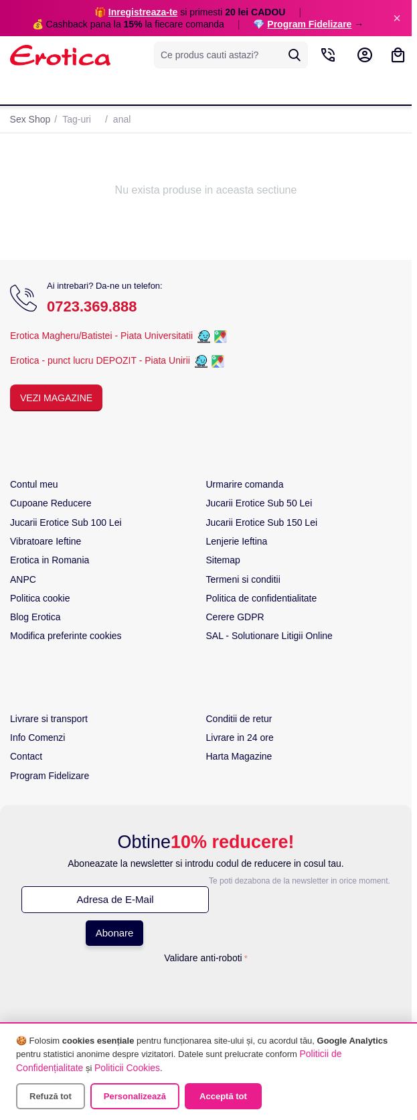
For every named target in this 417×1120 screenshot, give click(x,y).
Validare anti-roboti (203, 958)
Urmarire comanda (245, 484)
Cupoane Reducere (50, 503)
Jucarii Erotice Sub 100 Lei (66, 522)
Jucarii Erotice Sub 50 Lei (259, 503)
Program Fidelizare (309, 24)
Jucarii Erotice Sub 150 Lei (262, 522)
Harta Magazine (239, 756)
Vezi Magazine (56, 398)
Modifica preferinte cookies (66, 635)
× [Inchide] (397, 18)
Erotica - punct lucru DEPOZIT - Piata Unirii (101, 360)
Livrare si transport (49, 718)
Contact (26, 756)
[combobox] (231, 55)
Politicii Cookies (127, 1067)
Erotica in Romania (49, 560)
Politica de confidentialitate (261, 598)
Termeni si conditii (243, 579)
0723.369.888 (92, 306)
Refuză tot (50, 1096)
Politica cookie (40, 598)
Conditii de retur (239, 718)
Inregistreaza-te (142, 12)
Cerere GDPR (235, 617)
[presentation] (206, 995)
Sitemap (223, 560)
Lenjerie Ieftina (237, 541)
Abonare (115, 932)
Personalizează (135, 1096)
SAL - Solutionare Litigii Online (269, 635)
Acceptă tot (223, 1096)
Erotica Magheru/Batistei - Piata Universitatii (101, 335)
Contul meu (34, 484)
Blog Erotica (35, 617)
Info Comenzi (37, 737)
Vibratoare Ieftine (45, 541)
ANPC (23, 579)
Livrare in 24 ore (240, 737)
